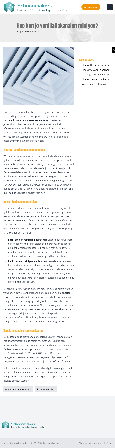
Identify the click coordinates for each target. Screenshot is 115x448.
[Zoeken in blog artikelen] (95, 50)
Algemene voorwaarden (90, 443)
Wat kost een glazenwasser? (97, 84)
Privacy (110, 443)
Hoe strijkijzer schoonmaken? (98, 65)
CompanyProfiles (51, 443)
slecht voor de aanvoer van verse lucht (30, 120)
